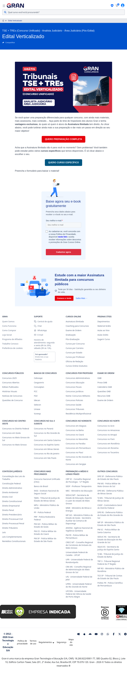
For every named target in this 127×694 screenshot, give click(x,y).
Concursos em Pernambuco (78, 448)
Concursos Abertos (10, 382)
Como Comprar (9, 330)
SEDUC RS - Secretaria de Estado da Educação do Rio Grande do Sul (109, 539)
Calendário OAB (104, 387)
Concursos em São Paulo (45, 458)
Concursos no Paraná (43, 428)
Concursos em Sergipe (76, 464)
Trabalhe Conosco (10, 343)
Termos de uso (33, 642)
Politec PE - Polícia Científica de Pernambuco (110, 584)
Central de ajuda (43, 321)
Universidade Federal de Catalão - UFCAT (77, 553)
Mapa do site (71, 642)
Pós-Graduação (73, 339)
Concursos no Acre (105, 425)
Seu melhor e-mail (54, 220)
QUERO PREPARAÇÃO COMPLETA (63, 139)
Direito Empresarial (11, 505)
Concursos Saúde (73, 404)
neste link (62, 237)
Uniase (37, 409)
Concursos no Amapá (107, 434)
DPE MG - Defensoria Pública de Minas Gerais (110, 492)
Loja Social (7, 334)
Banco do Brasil (41, 486)
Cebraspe (38, 378)
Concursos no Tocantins (108, 452)
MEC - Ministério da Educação (79, 490)
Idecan (37, 400)
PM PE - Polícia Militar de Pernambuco (77, 536)
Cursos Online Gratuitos (76, 366)
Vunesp (37, 413)
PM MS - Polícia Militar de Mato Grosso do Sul (108, 485)
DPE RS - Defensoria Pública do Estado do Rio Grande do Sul (110, 515)
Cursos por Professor (75, 357)
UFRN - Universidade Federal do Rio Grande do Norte (79, 585)
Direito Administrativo (12, 488)
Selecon (37, 404)
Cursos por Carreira (74, 348)
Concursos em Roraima (107, 448)
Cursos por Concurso (75, 343)
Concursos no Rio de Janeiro (46, 453)
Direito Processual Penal (13, 523)
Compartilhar (8, 43)
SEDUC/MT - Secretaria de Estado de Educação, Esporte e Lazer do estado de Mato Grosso (79, 499)
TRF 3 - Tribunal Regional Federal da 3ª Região (108, 562)
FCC (35, 391)
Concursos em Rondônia (108, 443)
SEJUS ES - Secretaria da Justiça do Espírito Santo (108, 548)
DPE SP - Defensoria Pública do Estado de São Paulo (109, 477)
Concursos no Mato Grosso (14, 444)
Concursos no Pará (105, 439)
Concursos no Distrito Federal (15, 428)
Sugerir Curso (103, 339)
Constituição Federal (11, 483)
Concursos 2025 (9, 378)
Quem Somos (8, 321)
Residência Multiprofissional (78, 413)
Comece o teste (64, 298)
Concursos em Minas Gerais (46, 449)
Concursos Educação (75, 382)
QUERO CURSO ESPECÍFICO (63, 162)
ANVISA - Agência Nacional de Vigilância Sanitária (79, 529)
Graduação (71, 334)
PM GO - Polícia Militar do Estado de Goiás (45, 525)
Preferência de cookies (12, 348)
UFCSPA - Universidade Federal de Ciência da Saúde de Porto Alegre (78, 594)
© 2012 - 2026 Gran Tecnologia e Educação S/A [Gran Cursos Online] (8, 642)
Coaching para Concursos (77, 326)
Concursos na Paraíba (75, 443)
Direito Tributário (10, 528)
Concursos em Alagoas (76, 425)
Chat (38, 326)
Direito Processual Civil (12, 519)
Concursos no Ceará (75, 434)
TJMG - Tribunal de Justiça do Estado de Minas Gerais (47, 499)
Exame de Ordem (73, 330)
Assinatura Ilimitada (75, 321)
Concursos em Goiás (11, 433)
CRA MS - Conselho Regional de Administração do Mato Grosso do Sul (78, 569)
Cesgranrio (39, 382)
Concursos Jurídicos (75, 391)
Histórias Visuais (9, 391)
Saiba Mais (81, 298)
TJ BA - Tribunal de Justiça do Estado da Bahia (110, 555)
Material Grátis (104, 326)
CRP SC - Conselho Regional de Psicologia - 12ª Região (78, 480)
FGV (36, 396)
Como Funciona (9, 326)
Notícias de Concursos (12, 396)
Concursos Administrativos (78, 378)
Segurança (61, 642)
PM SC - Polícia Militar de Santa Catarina (108, 531)
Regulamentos (47, 642)
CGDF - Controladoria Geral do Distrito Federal (109, 506)
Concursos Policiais (74, 400)
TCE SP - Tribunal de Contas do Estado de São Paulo (109, 577)
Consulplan (39, 387)
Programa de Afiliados (12, 339)
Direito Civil (7, 496)
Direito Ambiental (10, 492)
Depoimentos (103, 321)
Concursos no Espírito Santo (46, 444)
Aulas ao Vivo (103, 330)
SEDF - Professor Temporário (79, 486)
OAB (99, 378)
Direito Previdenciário (12, 514)
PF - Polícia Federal (42, 512)
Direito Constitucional (12, 501)
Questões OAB (104, 391)
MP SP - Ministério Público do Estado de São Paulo (110, 523)
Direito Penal (8, 510)
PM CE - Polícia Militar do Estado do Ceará (45, 532)
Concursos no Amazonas (108, 430)
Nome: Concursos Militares (78, 396)
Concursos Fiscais (74, 387)
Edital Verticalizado (15, 21)
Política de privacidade (22, 642)
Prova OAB (102, 382)
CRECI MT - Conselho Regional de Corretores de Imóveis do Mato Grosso (79, 545)
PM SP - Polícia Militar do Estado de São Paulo (45, 540)
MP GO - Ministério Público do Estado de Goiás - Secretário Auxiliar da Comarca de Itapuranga (79, 519)
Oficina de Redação (74, 361)
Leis (4, 532)
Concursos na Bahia (75, 430)
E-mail (38, 334)
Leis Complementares (12, 536)
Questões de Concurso (12, 400)
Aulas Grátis (102, 334)
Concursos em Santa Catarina (47, 440)
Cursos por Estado (74, 352)
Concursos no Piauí (74, 452)
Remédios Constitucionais (14, 541)
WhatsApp (40, 330)
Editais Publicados (10, 387)
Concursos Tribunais (75, 409)
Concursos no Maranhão (77, 439)
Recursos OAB (103, 396)
